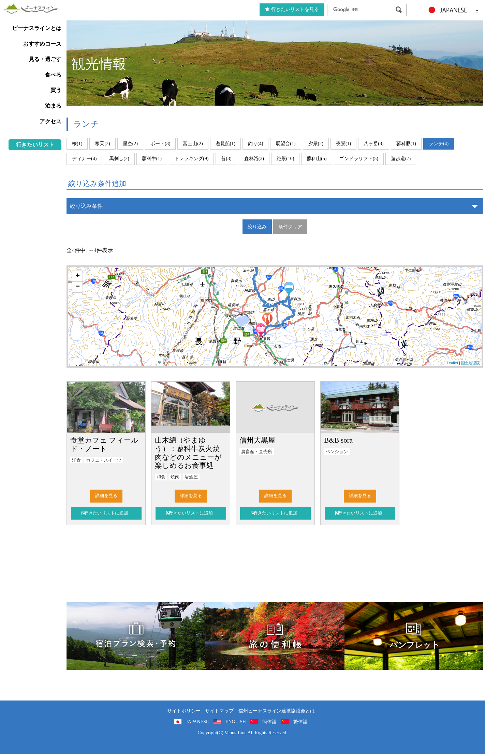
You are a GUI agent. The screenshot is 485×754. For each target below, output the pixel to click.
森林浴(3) (254, 158)
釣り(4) (255, 143)
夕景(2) (315, 143)
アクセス (50, 121)
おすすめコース (42, 44)
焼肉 (175, 477)
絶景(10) (285, 158)
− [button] (77, 287)
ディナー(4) (84, 158)
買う (55, 90)
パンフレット (413, 636)
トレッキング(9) (191, 158)
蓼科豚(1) (406, 143)
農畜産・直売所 (256, 451)
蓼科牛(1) (152, 158)
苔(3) (226, 158)
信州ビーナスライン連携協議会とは (276, 710)
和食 (161, 477)
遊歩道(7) (401, 158)
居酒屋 (191, 477)
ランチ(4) (439, 143)
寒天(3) (102, 143)
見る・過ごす (45, 59)
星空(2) (130, 143)
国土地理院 (470, 363)
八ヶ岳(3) (373, 143)
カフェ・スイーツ (103, 460)
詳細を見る (106, 495)
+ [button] (77, 276)
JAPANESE (197, 721)
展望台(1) (285, 143)
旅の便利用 (274, 636)
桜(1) (77, 143)
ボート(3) (160, 143)
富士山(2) (193, 143)
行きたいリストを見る (292, 9)
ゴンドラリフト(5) (358, 158)
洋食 (76, 460)
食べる (53, 75)
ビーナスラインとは (36, 28)
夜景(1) (343, 143)
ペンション (337, 451)
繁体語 (300, 721)
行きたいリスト (35, 145)
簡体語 (269, 721)
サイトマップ (219, 710)
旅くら (136, 636)
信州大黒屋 (257, 440)
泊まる (53, 106)
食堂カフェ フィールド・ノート (104, 444)
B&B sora (338, 440)
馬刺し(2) (119, 158)
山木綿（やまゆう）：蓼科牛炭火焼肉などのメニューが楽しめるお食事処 (188, 453)
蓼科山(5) (316, 158)
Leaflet (452, 363)
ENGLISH (235, 721)
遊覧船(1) (225, 143)
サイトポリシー (184, 710)
